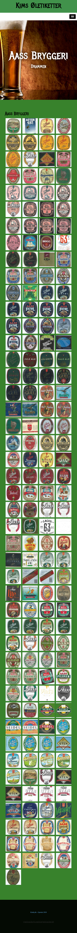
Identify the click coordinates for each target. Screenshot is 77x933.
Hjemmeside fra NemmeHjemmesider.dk (38, 922)
